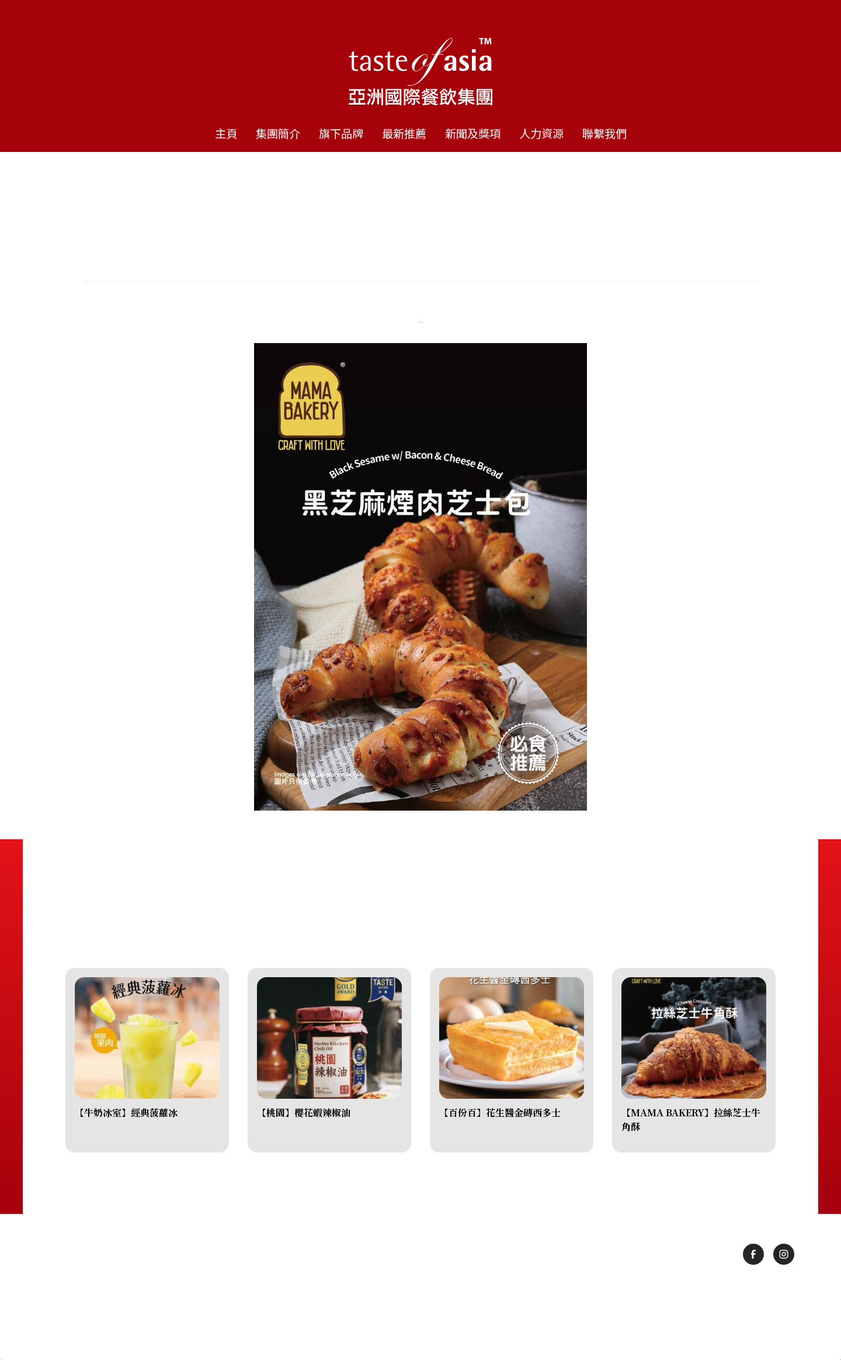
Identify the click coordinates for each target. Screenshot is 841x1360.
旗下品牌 (341, 133)
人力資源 (541, 133)
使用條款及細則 (395, 1309)
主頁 (226, 133)
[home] (420, 58)
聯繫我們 (604, 133)
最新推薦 (404, 133)
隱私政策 (457, 1309)
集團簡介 (278, 133)
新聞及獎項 (473, 133)
